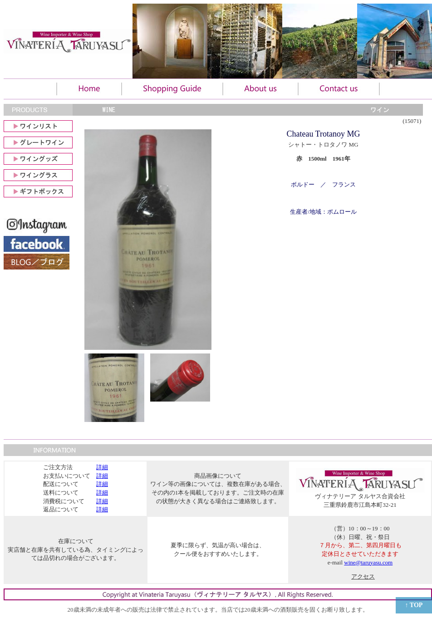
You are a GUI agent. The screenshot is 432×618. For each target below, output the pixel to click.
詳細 (102, 467)
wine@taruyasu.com (368, 562)
